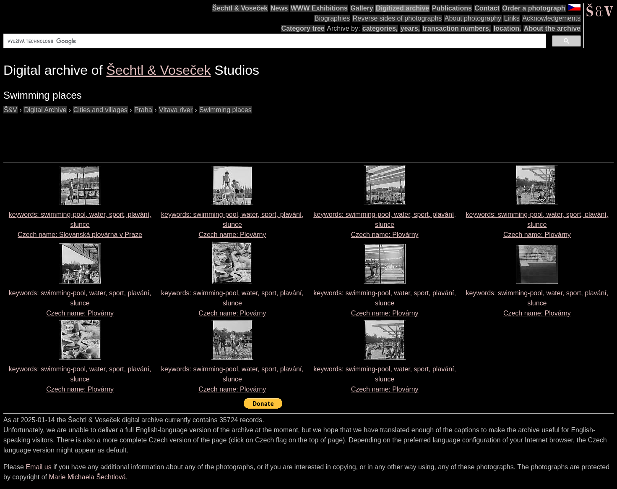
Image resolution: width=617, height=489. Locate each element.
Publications (452, 8)
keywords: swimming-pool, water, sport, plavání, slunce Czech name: (80, 224)
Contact (487, 8)
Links (511, 18)
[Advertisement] (156, 134)
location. (507, 28)
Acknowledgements (551, 18)
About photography (473, 18)
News (279, 8)
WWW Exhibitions (319, 8)
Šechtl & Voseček (240, 8)
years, (410, 28)
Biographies (332, 18)
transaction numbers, (456, 28)
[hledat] (274, 41)
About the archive (552, 28)
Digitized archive (402, 8)
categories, (380, 28)
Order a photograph (533, 8)
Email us (38, 467)
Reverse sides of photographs (397, 18)
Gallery (361, 8)
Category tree (303, 28)
